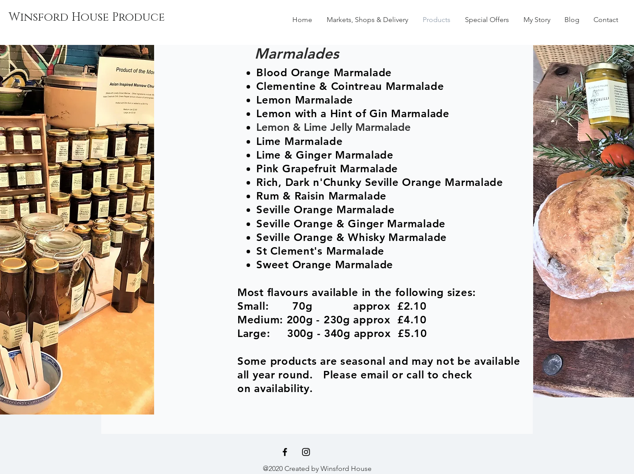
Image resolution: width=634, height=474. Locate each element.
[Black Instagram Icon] (306, 452)
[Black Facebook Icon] (285, 452)
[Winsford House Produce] (87, 17)
